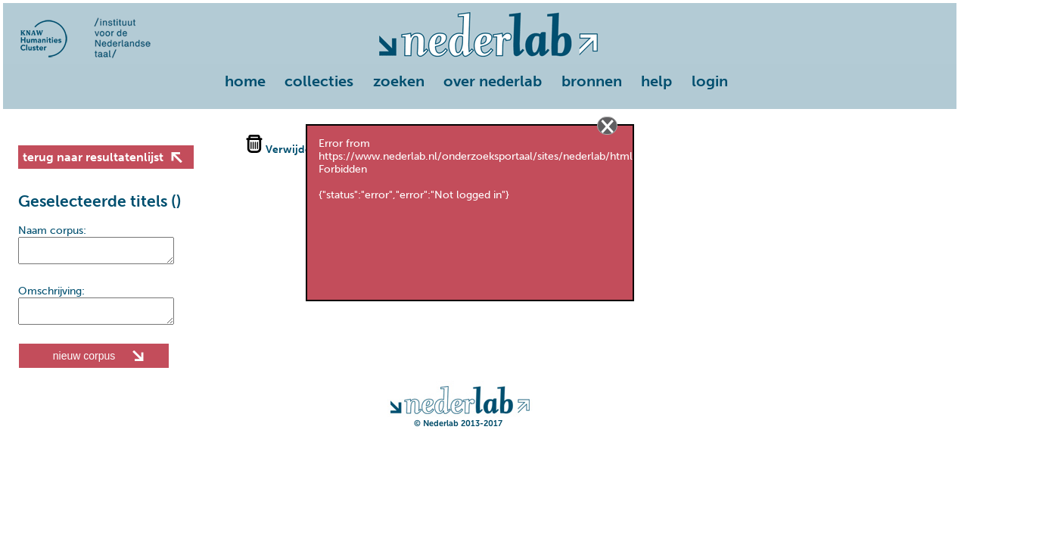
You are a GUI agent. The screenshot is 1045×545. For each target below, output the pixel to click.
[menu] (479, 82)
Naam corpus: (52, 230)
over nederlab (492, 81)
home (245, 81)
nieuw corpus (84, 365)
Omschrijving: (51, 295)
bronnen (591, 81)
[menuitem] (249, 82)
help (656, 81)
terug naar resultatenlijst (93, 157)
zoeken (399, 81)
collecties (319, 81)
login (710, 81)
